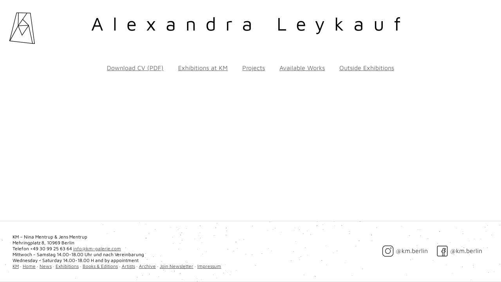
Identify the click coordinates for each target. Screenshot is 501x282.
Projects (253, 67)
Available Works (302, 67)
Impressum (209, 266)
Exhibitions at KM (203, 67)
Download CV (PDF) (135, 67)
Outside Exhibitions (366, 67)
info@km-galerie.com (97, 248)
